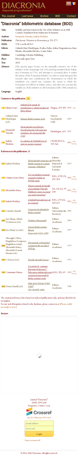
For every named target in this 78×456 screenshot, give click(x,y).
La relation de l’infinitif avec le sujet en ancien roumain (33, 142)
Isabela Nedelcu (40, 36)
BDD (57, 16)
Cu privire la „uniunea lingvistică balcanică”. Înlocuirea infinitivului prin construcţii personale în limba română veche (40, 272)
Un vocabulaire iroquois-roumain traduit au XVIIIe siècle (39, 177)
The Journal (8, 16)
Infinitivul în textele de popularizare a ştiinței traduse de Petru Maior (34, 107)
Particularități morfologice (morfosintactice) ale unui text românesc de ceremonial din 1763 (33, 131)
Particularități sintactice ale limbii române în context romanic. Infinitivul (40, 163)
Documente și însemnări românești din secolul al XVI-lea (39, 245)
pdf (74, 107)
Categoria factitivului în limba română (38, 211)
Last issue (27, 16)
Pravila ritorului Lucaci (38, 259)
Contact (71, 16)
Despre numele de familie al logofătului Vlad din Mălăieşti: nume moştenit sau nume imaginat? (39, 190)
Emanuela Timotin (23, 36)
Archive (44, 16)
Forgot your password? (33, 440)
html (74, 143)
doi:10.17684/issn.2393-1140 (39, 418)
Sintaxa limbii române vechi (32, 118)
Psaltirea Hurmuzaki (37, 220)
